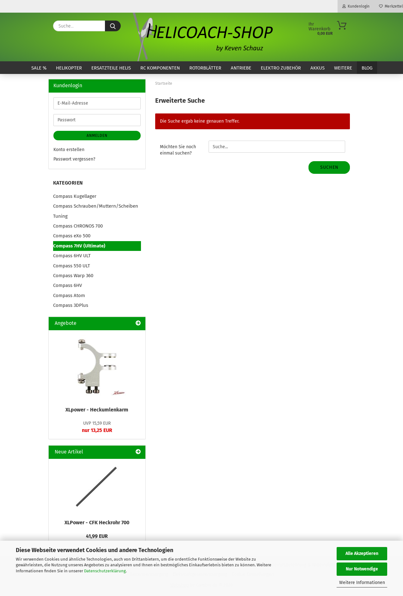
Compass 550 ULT (71, 266)
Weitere (343, 68)
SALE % (38, 68)
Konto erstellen (68, 149)
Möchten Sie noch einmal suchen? (178, 150)
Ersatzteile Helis (111, 68)
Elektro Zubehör (281, 68)
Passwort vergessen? (74, 159)
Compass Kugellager (74, 196)
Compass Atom (69, 295)
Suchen (329, 167)
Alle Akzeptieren (361, 553)
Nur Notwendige (362, 569)
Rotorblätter (205, 68)
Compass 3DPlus (70, 305)
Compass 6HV (67, 285)
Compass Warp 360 (73, 275)
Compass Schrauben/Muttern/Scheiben (95, 206)
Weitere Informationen (362, 582)
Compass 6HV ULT (72, 255)
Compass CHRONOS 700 (78, 226)
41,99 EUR (97, 536)
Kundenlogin (355, 6)
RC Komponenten (160, 68)
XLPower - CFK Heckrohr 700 (96, 523)
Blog (367, 68)
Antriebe (241, 68)
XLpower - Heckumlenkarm (96, 410)
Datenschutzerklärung (105, 571)
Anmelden (97, 135)
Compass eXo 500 (71, 236)
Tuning (60, 216)
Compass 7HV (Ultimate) (79, 246)
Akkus (317, 68)
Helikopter (69, 68)
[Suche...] (113, 26)
